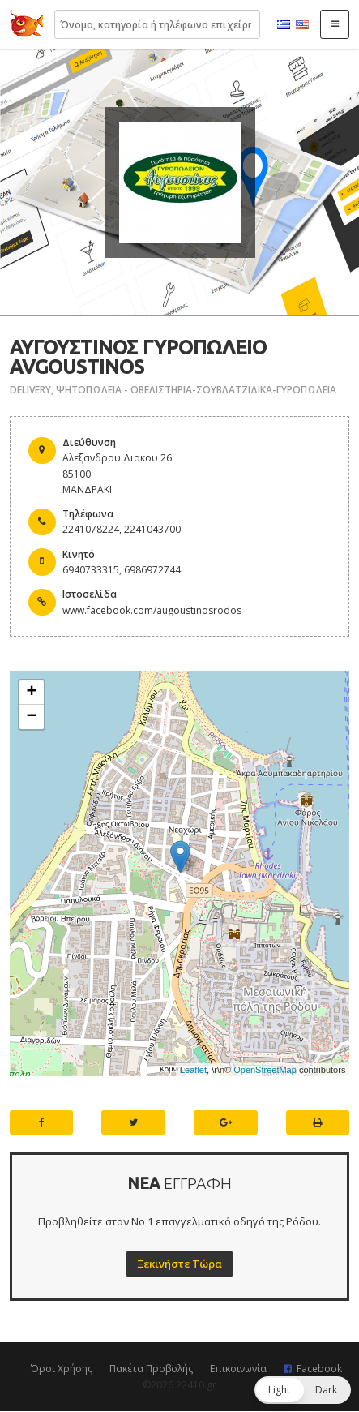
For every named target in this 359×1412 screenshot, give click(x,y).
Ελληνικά (283, 25)
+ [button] (32, 692)
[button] (302, 1390)
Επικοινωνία (238, 1369)
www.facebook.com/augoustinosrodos (151, 610)
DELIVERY (30, 390)
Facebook (319, 1369)
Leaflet (193, 1070)
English (302, 25)
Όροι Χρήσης (61, 1369)
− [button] (32, 717)
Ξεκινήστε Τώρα (179, 1263)
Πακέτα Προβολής (151, 1369)
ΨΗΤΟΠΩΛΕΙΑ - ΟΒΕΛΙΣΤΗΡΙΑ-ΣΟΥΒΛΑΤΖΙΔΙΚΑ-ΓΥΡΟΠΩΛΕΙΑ (196, 390)
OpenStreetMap (265, 1070)
